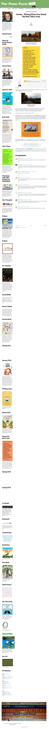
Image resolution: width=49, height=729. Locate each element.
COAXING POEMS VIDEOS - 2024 (30, 8)
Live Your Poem (8, 678)
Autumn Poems (27, 150)
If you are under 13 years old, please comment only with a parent (31, 145)
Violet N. (19, 177)
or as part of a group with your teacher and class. (31, 146)
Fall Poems (31, 150)
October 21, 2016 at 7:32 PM (27, 164)
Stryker (19, 206)
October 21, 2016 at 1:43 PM (27, 158)
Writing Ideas (20, 151)
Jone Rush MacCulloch (8, 676)
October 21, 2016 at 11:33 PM (25, 177)
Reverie (7, 681)
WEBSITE (8, 8)
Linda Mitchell (20, 199)
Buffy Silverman (20, 158)
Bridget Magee (20, 192)
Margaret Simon (20, 164)
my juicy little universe (9, 677)
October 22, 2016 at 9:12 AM (24, 184)
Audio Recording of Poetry (21, 150)
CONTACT (40, 8)
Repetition (37, 150)
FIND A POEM (14, 8)
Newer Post (17, 225)
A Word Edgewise (8, 692)
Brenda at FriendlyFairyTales (22, 171)
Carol (19, 184)
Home (31, 225)
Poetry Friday (25, 139)
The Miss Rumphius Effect (36, 139)
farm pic (34, 150)
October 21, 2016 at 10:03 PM (31, 171)
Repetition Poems (41, 150)
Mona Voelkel (7, 691)
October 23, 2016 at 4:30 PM (27, 199)
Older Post (45, 225)
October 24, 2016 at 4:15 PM (24, 206)
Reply (19, 161)
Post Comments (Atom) (23, 227)
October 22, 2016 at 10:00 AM (27, 192)
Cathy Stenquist (7, 682)
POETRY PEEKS (21, 8)
